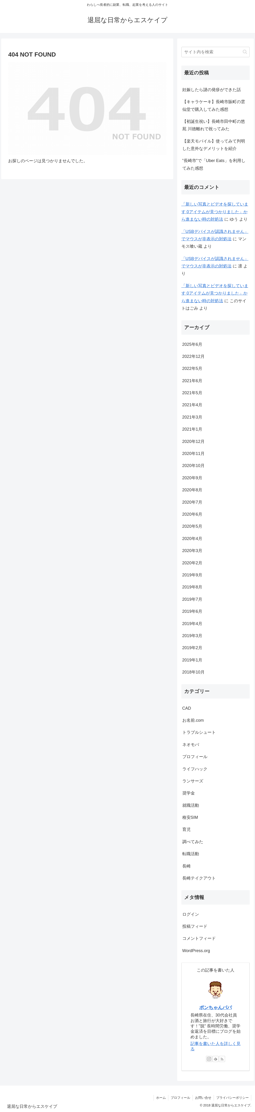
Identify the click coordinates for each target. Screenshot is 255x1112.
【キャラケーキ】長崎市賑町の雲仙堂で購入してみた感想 (213, 105)
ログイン (190, 914)
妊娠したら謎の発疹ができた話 (211, 89)
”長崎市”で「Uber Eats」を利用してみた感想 (213, 164)
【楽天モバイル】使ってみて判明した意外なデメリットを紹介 (213, 145)
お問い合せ (203, 1097)
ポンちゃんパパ (215, 1007)
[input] (215, 52)
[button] (245, 51)
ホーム (161, 1097)
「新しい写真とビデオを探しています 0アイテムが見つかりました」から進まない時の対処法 (214, 212)
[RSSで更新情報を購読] (222, 1059)
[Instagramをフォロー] (209, 1059)
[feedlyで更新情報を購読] (215, 1059)
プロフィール (180, 1097)
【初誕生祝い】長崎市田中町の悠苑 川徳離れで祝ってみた (213, 125)
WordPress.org (196, 950)
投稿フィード (194, 926)
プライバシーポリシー (232, 1097)
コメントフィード (199, 938)
